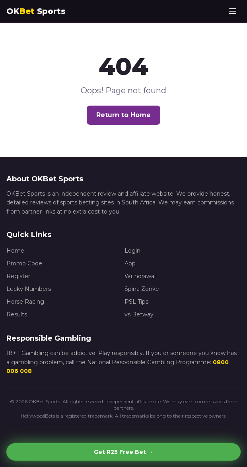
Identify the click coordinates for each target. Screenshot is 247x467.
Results (16, 314)
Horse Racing (25, 301)
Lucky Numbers (28, 288)
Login (132, 250)
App (130, 263)
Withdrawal (140, 276)
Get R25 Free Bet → (123, 451)
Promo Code (24, 263)
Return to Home (123, 115)
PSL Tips (136, 301)
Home (15, 250)
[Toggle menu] (233, 11)
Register (18, 276)
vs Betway (139, 314)
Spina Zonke (141, 288)
